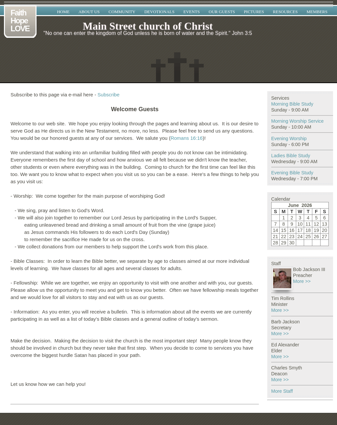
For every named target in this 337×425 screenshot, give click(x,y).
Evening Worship (289, 138)
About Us (88, 11)
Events (191, 11)
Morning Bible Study (292, 104)
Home (63, 11)
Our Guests (222, 11)
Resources (285, 11)
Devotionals (159, 11)
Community (122, 11)
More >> (302, 281)
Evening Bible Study (292, 172)
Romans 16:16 (186, 138)
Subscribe (108, 94)
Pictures (254, 11)
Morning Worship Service (297, 121)
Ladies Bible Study (290, 155)
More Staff (282, 391)
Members (316, 11)
